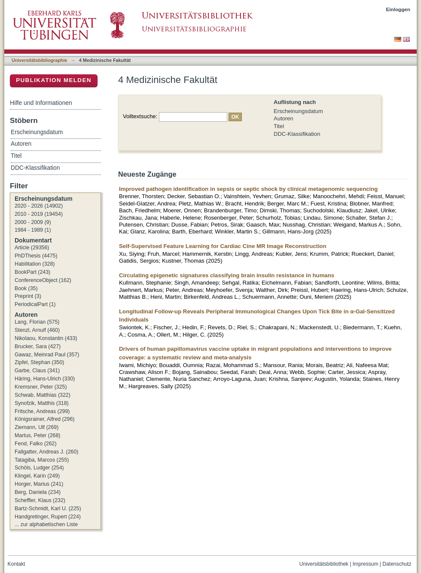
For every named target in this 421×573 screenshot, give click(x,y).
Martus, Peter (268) (37, 435)
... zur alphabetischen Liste (46, 524)
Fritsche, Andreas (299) (42, 411)
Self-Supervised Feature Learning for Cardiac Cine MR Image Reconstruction (222, 246)
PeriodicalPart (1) (35, 304)
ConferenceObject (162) (43, 280)
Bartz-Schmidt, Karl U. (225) (48, 509)
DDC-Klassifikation (297, 134)
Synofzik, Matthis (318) (42, 403)
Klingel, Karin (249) (37, 476)
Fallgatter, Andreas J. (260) (46, 452)
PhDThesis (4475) (36, 256)
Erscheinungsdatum (298, 111)
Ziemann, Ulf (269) (36, 427)
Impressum (365, 564)
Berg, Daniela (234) (38, 492)
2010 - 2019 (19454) (39, 214)
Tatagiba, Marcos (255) (42, 460)
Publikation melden (54, 80)
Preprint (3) (28, 296)
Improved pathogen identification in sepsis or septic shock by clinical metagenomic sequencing (248, 189)
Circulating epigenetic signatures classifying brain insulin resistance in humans (226, 275)
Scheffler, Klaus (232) (40, 500)
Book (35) (26, 288)
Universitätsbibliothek (323, 564)
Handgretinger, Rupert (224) (48, 517)
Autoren (283, 118)
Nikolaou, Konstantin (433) (46, 338)
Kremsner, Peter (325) (41, 387)
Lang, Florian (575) (37, 322)
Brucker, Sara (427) (38, 346)
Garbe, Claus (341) (37, 371)
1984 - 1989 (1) (33, 230)
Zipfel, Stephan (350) (39, 362)
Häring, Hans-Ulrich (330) (45, 379)
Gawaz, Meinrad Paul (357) (47, 355)
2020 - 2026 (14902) (39, 206)
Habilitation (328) (35, 264)
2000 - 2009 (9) (33, 222)
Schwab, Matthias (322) (42, 395)
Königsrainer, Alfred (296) (44, 419)
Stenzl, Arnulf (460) (37, 330)
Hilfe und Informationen (41, 102)
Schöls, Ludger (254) (39, 468)
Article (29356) (32, 248)
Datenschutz (396, 564)
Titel (279, 126)
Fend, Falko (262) (36, 444)
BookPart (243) (32, 272)
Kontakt (16, 564)
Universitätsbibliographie (39, 60)
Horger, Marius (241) (39, 484)
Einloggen (398, 9)
